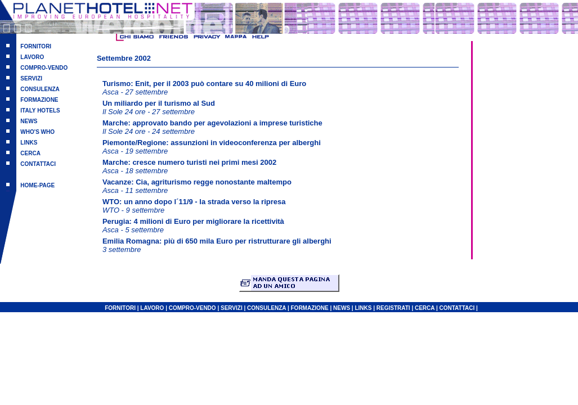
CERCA (30, 153)
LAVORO (32, 57)
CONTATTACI (38, 164)
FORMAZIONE (39, 100)
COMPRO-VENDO (44, 68)
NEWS (28, 121)
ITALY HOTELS (40, 110)
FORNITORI (35, 46)
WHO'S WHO (37, 132)
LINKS (28, 143)
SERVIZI (31, 78)
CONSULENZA (39, 89)
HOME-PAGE (37, 185)
